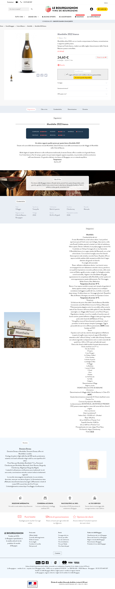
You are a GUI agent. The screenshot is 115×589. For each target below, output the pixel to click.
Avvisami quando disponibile (83, 78)
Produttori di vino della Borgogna (96, 544)
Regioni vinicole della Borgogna (96, 540)
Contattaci (57, 553)
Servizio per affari (63, 537)
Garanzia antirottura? (83, 88)
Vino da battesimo (63, 542)
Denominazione (72, 109)
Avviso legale (32, 542)
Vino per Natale (62, 544)
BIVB (92, 431)
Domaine (85, 109)
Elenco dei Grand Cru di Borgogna (97, 537)
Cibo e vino (44, 109)
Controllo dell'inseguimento (36, 537)
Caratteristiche (57, 109)
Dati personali (33, 546)
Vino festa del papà (63, 546)
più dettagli (61, 51)
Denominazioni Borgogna (94, 542)
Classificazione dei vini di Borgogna (97, 535)
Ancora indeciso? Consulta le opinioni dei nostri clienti (85, 522)
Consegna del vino (63, 535)
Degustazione (31, 109)
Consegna (83, 83)
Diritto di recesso (34, 540)
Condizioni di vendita (35, 544)
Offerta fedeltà (33, 535)
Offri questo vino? (83, 94)
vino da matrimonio (63, 540)
